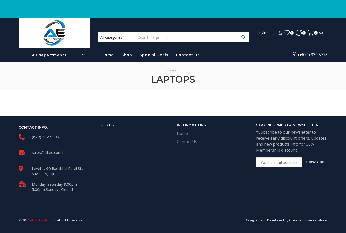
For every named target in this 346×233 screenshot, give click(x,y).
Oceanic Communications (308, 220)
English (263, 32)
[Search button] (243, 37)
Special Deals (154, 55)
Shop (126, 55)
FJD (273, 32)
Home (108, 55)
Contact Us (188, 55)
